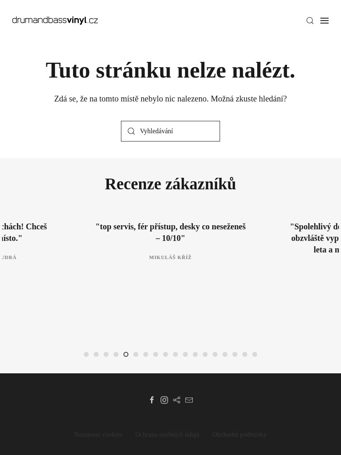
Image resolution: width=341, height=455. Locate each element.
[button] (310, 20)
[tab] (86, 354)
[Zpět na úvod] (55, 20)
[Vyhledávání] (170, 131)
